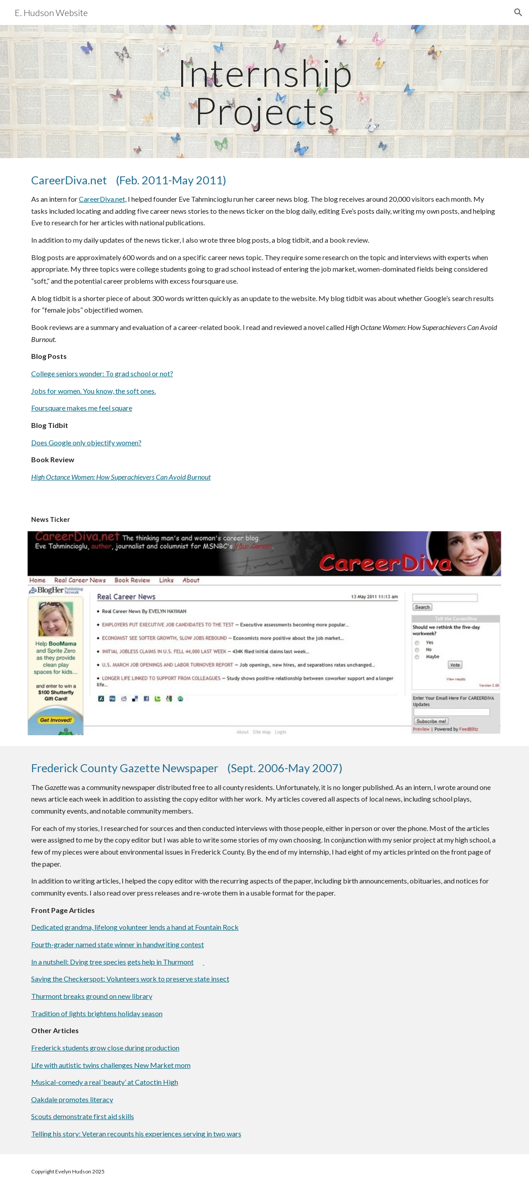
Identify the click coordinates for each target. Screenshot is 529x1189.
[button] (518, 12)
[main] (265, 91)
